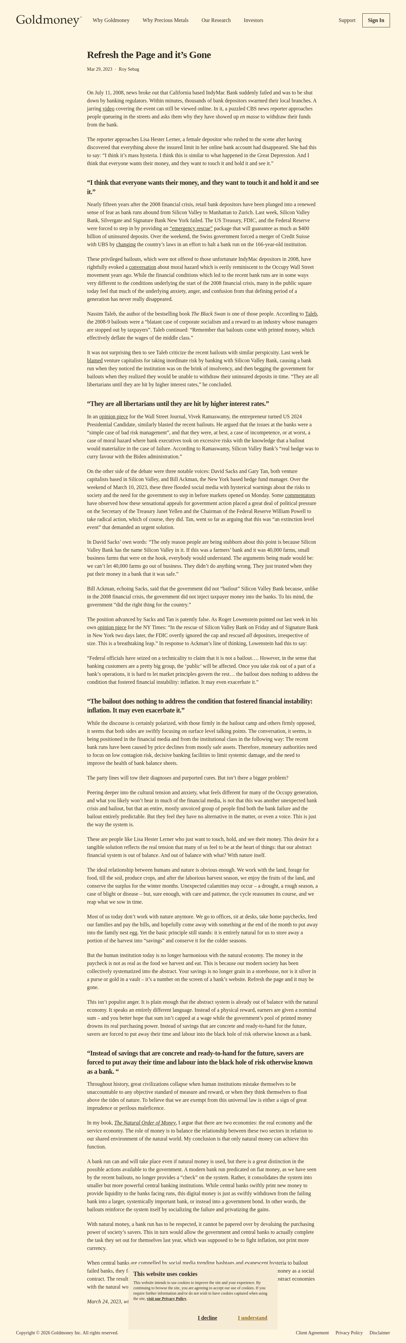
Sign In (376, 20)
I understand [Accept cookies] (252, 1318)
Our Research (216, 20)
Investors (253, 20)
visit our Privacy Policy (166, 1298)
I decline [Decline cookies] (207, 1318)
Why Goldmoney (111, 20)
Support (347, 20)
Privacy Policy (349, 1332)
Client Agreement (312, 1332)
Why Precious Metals (166, 20)
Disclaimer (380, 1332)
